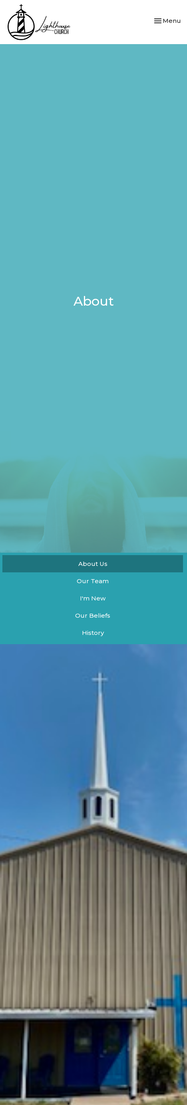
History (93, 633)
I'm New (92, 598)
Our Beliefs (92, 615)
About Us (92, 564)
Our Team (93, 581)
